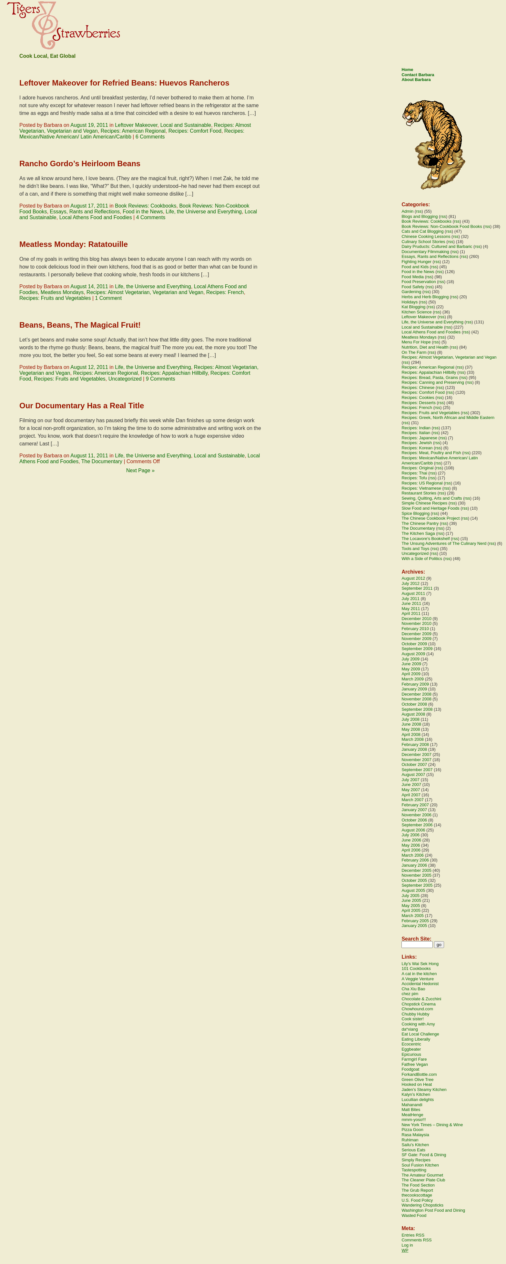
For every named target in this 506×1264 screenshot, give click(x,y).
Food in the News (143, 211)
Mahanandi (411, 1104)
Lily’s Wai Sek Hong (420, 963)
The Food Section (418, 1185)
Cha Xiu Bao (413, 988)
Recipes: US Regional (421, 483)
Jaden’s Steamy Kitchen (423, 1089)
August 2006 (413, 830)
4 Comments (151, 217)
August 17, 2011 (89, 206)
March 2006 (412, 855)
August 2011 (413, 593)
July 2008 (410, 719)
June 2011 (411, 603)
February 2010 (415, 628)
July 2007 (410, 779)
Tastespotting (413, 1169)
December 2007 (416, 754)
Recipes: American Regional (133, 131)
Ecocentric (411, 1044)
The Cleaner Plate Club (423, 1179)
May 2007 (410, 789)
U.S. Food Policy (417, 1200)
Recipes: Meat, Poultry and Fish (431, 452)
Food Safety (412, 286)
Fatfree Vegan (414, 1064)
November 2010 (416, 623)
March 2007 (412, 799)
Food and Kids (415, 266)
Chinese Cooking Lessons (425, 236)
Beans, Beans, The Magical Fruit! (80, 325)
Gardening (411, 291)
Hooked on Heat (416, 1084)
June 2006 (411, 840)
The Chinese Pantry (420, 523)
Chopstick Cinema (418, 1004)
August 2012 (413, 578)
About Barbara (415, 79)
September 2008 (416, 709)
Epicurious (411, 1054)
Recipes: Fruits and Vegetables (55, 298)
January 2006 (414, 865)
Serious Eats (413, 1149)
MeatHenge (412, 1114)
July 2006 (410, 834)
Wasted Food (413, 1215)
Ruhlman (409, 1139)
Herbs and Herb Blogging (425, 296)
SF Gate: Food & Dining (423, 1154)
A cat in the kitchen (419, 973)
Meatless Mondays (62, 292)
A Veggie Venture (417, 978)
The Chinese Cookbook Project (430, 518)
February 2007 (415, 804)
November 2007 (416, 759)
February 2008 (415, 744)
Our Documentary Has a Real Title (81, 405)
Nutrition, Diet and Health (424, 347)
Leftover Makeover (136, 125)
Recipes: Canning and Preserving (432, 382)
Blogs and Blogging (419, 216)
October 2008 (414, 704)
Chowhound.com (417, 1008)
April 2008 (410, 734)
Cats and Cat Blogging (422, 231)
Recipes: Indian (415, 427)
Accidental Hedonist (420, 983)
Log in (407, 1245)
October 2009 (414, 643)
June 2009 (411, 663)
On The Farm (413, 352)
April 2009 (410, 673)
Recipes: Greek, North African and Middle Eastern (447, 417)
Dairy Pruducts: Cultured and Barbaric (436, 246)
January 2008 (414, 749)
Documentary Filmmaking (425, 251)
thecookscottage (416, 1195)
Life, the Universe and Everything (204, 211)
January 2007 (414, 809)
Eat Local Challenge (420, 1034)
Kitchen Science (416, 312)
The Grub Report (417, 1190)
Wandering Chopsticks (422, 1205)
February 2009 (415, 684)
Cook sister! (412, 1018)
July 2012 (410, 583)
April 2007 (410, 794)
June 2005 (411, 900)
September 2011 (416, 588)
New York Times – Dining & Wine (432, 1124)
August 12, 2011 (89, 367)
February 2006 (415, 860)
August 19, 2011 (89, 125)
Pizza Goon (412, 1129)
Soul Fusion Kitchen (420, 1165)
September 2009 (416, 648)
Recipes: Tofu (414, 477)
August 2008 (413, 714)
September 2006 (416, 824)
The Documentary (101, 461)
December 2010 (416, 618)
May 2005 (410, 905)
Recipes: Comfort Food (195, 131)
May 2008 (410, 729)
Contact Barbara (417, 74)
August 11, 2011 (89, 455)
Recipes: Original (417, 467)
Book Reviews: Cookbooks (145, 206)
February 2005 (415, 920)
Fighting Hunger (416, 261)
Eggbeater (411, 1049)
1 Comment (108, 298)
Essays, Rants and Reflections (85, 211)
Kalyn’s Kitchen (415, 1094)
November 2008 (416, 699)
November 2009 (416, 638)
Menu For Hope (415, 342)
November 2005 (416, 875)
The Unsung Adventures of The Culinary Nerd (443, 543)
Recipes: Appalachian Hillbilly (174, 373)
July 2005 (410, 895)
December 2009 (416, 633)
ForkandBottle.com (419, 1074)
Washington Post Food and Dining (433, 1210)
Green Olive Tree (417, 1079)
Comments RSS (416, 1240)
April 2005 (410, 910)
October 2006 (414, 820)
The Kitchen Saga (418, 533)
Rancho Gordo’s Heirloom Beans (79, 163)
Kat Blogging (413, 306)
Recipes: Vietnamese (421, 488)
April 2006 (410, 850)
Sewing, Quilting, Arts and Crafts (431, 498)
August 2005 (413, 890)
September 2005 (416, 885)
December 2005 (416, 870)
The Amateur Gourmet (422, 1175)
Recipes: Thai (414, 473)
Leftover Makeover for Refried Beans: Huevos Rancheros (124, 82)
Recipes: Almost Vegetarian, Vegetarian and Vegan (144, 292)
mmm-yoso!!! (413, 1119)
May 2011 (410, 608)
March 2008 (412, 739)
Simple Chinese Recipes (424, 503)
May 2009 (410, 669)
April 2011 (410, 613)
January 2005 (414, 925)
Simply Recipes (415, 1159)
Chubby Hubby (415, 1014)
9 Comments (160, 379)
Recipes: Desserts (418, 402)
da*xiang (409, 1029)
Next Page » (140, 470)
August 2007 (413, 774)
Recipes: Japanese (419, 437)
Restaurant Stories (418, 493)
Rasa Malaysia (415, 1134)
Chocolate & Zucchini (421, 998)
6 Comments (150, 136)
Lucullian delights (417, 1099)
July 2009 (410, 659)
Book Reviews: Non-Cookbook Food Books (441, 226)
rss (418, 211)
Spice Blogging (415, 513)
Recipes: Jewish (416, 442)
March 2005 (412, 915)
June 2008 (411, 724)
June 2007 (411, 784)
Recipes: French (225, 292)
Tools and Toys (415, 548)
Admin (407, 211)
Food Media (412, 276)
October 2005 (414, 880)
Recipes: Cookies (417, 397)
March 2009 (412, 679)
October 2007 (414, 764)
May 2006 (410, 845)
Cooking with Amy (418, 1024)
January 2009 (414, 689)
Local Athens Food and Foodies (95, 217)
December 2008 (416, 694)
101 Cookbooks (415, 968)
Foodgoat (410, 1069)
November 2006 (416, 814)
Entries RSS (412, 1235)
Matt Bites (410, 1109)
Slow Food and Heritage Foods (430, 508)
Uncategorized (125, 379)
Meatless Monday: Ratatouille (73, 244)
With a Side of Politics (421, 558)
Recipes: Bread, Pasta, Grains (429, 377)
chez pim (409, 993)
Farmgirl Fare (414, 1059)
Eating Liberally (415, 1039)
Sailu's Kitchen (415, 1144)
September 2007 (416, 769)
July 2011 (410, 598)
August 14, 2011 (89, 286)
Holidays (409, 302)
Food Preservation (418, 281)
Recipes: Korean (416, 447)
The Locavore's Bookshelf (425, 538)
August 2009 (413, 653)
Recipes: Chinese (417, 387)
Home (407, 69)
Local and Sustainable (185, 125)
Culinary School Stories (423, 241)
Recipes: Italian (415, 432)
